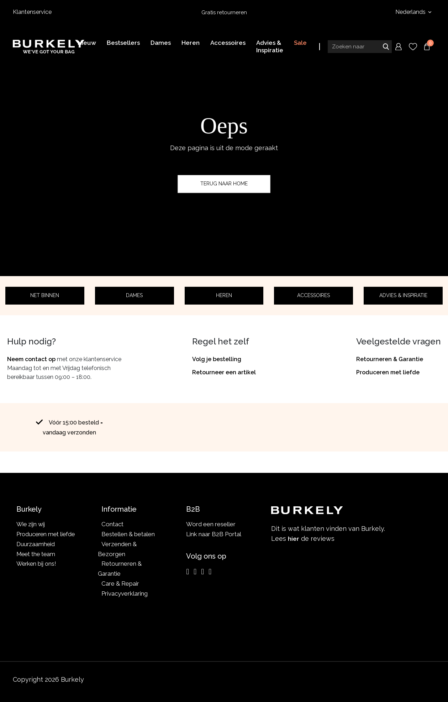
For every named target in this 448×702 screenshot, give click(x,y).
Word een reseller (211, 524)
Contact (112, 524)
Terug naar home (224, 183)
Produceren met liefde (388, 372)
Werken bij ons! (37, 563)
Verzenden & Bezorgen (117, 549)
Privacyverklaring (124, 593)
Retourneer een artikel (224, 372)
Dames (134, 295)
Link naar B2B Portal (213, 534)
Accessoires (313, 295)
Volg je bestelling (216, 359)
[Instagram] (187, 572)
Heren (224, 295)
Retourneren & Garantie (389, 359)
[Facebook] (195, 572)
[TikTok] (210, 572)
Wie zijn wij (31, 524)
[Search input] (360, 47)
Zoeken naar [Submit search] (386, 47)
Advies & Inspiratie (403, 295)
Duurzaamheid (36, 544)
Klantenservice (32, 12)
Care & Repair (120, 583)
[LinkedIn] (202, 572)
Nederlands (411, 12)
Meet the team (36, 554)
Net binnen (44, 295)
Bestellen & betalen (128, 534)
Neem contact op (31, 359)
